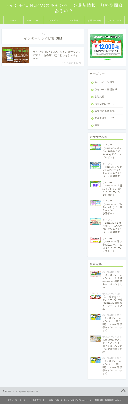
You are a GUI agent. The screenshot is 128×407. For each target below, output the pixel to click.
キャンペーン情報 (105, 82)
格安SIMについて (104, 107)
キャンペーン (34, 20)
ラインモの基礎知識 (105, 91)
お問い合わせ (94, 20)
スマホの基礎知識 (105, 114)
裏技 (97, 128)
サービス (53, 20)
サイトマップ (115, 20)
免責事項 (37, 403)
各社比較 (74, 20)
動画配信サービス (105, 121)
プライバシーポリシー (18, 403)
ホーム (13, 20)
